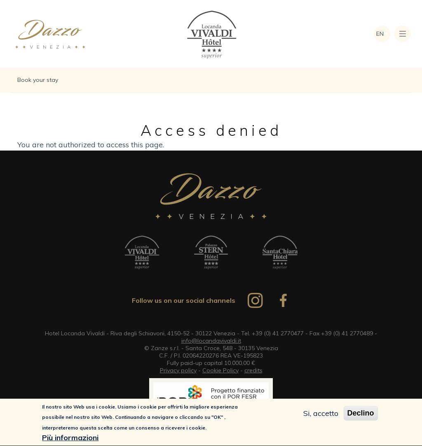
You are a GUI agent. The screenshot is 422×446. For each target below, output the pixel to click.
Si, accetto (320, 414)
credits (253, 370)
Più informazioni (70, 438)
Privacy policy (178, 370)
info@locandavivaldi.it (211, 340)
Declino (360, 414)
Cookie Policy (220, 370)
